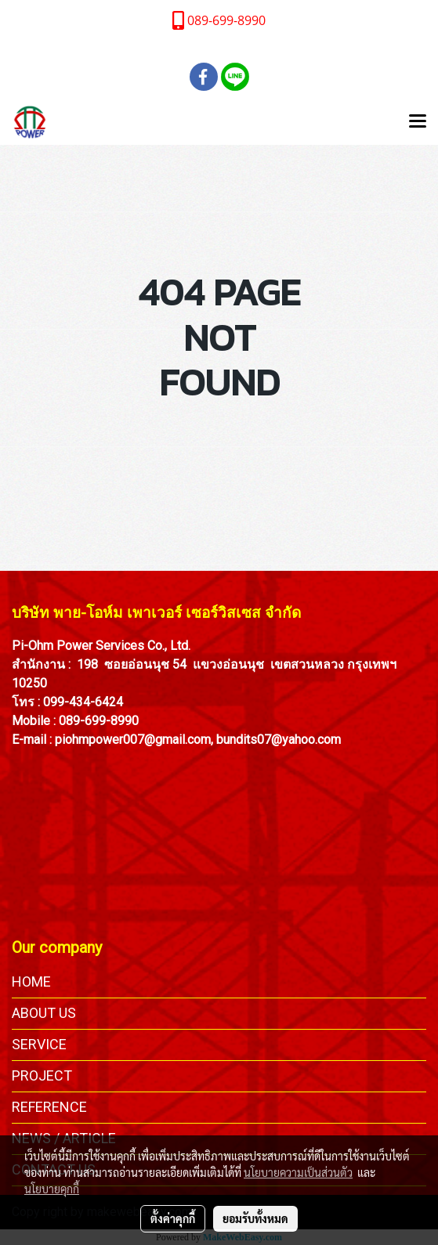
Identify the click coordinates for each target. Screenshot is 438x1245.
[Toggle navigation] (417, 122)
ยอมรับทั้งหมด (255, 1218)
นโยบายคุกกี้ (51, 1189)
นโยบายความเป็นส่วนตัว (298, 1172)
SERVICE (39, 1044)
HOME (31, 981)
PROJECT (42, 1075)
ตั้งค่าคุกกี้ (172, 1218)
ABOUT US (44, 1013)
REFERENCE (49, 1107)
